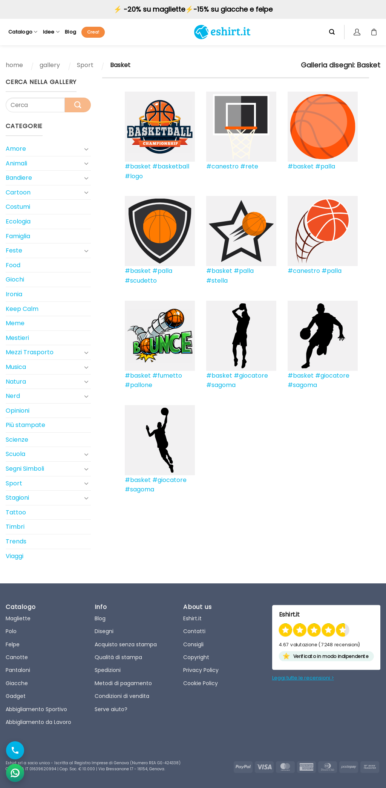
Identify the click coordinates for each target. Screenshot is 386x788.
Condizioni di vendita (122, 696)
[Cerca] (332, 32)
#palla (325, 166)
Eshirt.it (192, 618)
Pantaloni (18, 670)
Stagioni (17, 497)
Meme (15, 323)
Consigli (193, 644)
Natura (16, 381)
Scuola (15, 454)
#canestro (222, 166)
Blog (70, 32)
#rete (249, 166)
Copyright (196, 657)
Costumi (18, 206)
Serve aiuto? (111, 709)
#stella (217, 280)
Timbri (15, 526)
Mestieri (17, 338)
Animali (16, 163)
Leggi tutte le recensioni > (303, 678)
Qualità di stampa (118, 657)
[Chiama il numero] (15, 750)
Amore (16, 148)
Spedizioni (108, 670)
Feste (14, 250)
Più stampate (25, 425)
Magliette (18, 618)
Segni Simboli (25, 468)
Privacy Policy (201, 670)
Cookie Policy (200, 683)
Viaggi (14, 556)
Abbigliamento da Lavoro (38, 722)
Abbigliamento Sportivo (36, 709)
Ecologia (18, 221)
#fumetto (167, 375)
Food (13, 265)
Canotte (17, 657)
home (14, 65)
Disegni (104, 631)
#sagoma (221, 385)
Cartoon (18, 192)
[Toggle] (86, 148)
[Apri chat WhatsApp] (15, 773)
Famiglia (18, 236)
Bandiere (19, 177)
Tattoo (16, 512)
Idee (51, 31)
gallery (50, 65)
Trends (16, 541)
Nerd (13, 396)
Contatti (194, 631)
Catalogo (23, 31)
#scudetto (141, 280)
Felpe (13, 644)
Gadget (16, 696)
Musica (16, 367)
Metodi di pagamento (123, 683)
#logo (134, 176)
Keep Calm (22, 308)
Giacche (17, 683)
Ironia (14, 294)
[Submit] (78, 105)
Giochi (15, 279)
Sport (85, 65)
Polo (11, 631)
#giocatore (251, 375)
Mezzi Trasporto (30, 352)
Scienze (17, 439)
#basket (138, 166)
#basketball (170, 166)
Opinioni (17, 410)
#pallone (138, 385)
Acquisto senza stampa (126, 644)
